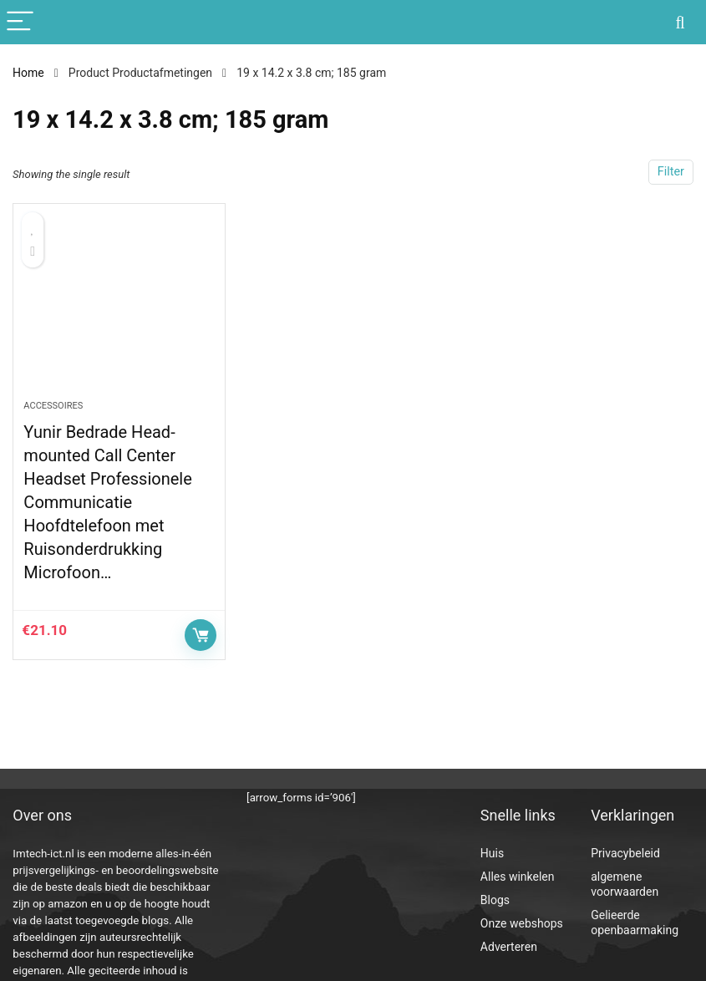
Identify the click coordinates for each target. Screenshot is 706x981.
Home (28, 72)
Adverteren (508, 946)
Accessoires (53, 405)
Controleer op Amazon (200, 635)
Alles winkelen (517, 876)
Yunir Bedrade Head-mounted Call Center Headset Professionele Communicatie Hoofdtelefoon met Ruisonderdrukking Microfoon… (107, 502)
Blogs (495, 900)
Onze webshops (521, 923)
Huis (492, 853)
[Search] (680, 22)
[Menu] (20, 22)
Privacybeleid (625, 853)
